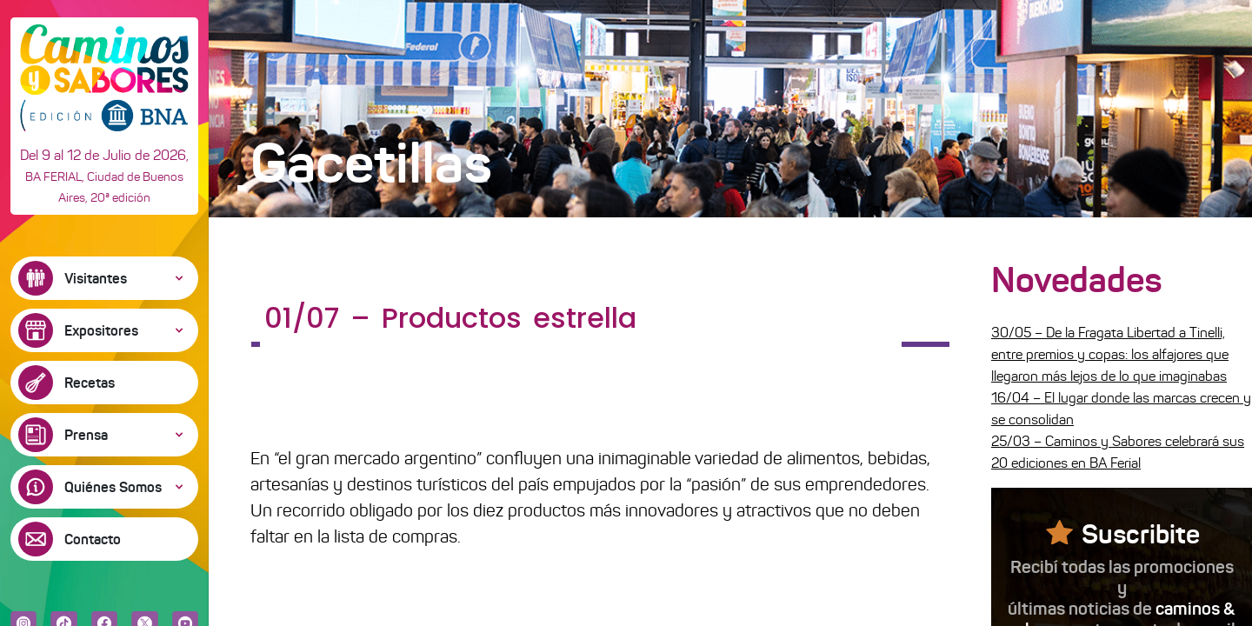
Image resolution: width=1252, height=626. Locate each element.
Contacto (92, 539)
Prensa (86, 434)
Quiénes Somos (113, 487)
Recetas (89, 382)
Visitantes (95, 278)
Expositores (101, 330)
